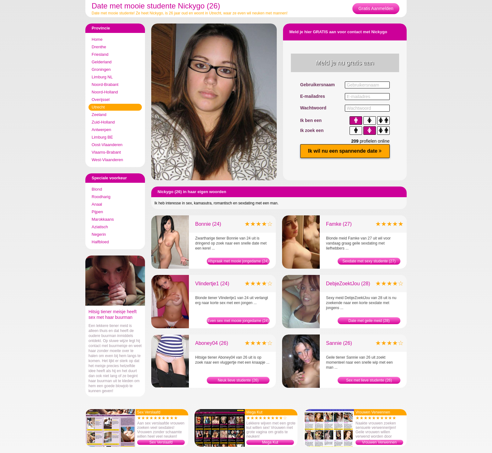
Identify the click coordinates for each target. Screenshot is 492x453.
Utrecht (98, 107)
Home (97, 39)
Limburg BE (102, 137)
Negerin (99, 234)
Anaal (97, 204)
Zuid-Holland (103, 122)
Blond (97, 189)
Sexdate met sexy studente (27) (368, 261)
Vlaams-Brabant (106, 152)
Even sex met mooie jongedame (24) (238, 321)
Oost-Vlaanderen (107, 144)
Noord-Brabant (105, 84)
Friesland (100, 54)
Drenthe (99, 47)
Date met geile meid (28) (368, 321)
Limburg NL (102, 77)
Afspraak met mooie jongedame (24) (238, 261)
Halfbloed (100, 242)
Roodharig (101, 196)
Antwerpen (101, 129)
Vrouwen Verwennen (379, 442)
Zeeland (99, 114)
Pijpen (97, 211)
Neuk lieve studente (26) (238, 380)
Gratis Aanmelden (375, 8)
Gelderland (102, 62)
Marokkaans (103, 219)
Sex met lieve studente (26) (369, 380)
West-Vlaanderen (107, 159)
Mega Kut (270, 442)
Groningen (101, 69)
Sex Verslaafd (161, 442)
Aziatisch (100, 226)
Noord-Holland (105, 92)
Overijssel (101, 99)
